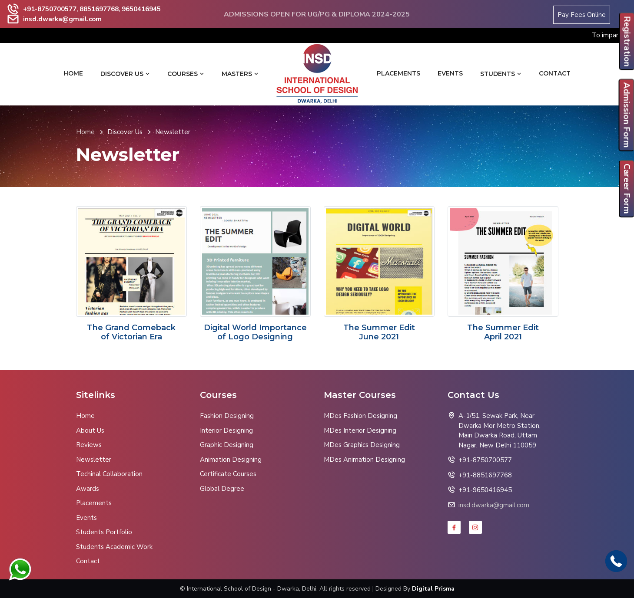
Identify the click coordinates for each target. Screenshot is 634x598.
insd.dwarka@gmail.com (62, 19)
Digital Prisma (433, 589)
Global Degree (222, 488)
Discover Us (125, 74)
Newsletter (93, 459)
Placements (398, 73)
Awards (87, 488)
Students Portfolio (104, 532)
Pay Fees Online (582, 14)
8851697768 (99, 9)
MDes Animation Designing (364, 459)
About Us (90, 430)
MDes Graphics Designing (362, 444)
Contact (555, 73)
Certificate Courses (228, 474)
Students (500, 74)
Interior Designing (226, 430)
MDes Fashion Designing (360, 415)
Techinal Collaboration (109, 474)
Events (450, 73)
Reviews (89, 444)
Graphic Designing (226, 444)
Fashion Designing (227, 415)
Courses (185, 74)
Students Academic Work (114, 546)
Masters (240, 74)
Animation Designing (231, 459)
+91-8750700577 (49, 9)
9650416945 (141, 9)
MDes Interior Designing (360, 430)
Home (73, 73)
